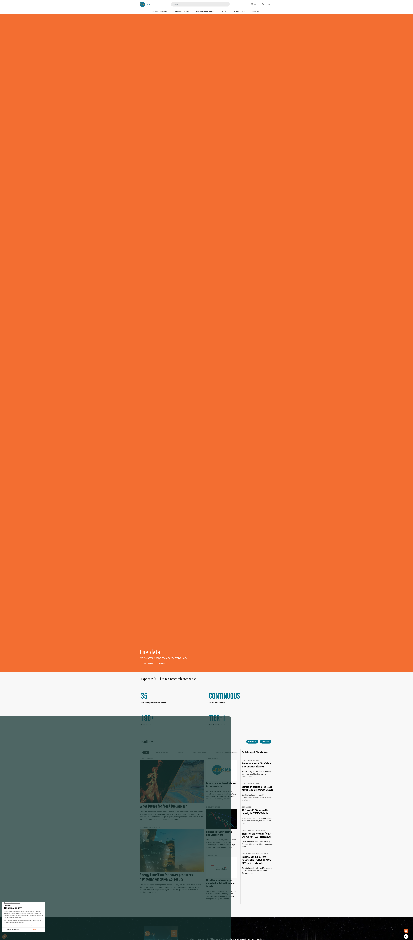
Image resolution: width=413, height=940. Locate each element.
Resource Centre (240, 11)
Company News (162, 753)
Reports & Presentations (227, 753)
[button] (266, 4)
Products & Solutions (159, 11)
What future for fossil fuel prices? (163, 806)
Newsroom (265, 742)
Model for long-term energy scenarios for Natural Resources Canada (220, 883)
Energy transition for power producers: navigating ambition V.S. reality (166, 877)
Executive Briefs (200, 753)
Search (225, 4)
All (145, 753)
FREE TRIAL (162, 664)
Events (181, 753)
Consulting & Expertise (181, 11)
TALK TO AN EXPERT (147, 664)
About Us (255, 11)
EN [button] (253, 4)
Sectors (224, 11)
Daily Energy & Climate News (255, 752)
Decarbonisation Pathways (205, 11)
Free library (252, 742)
